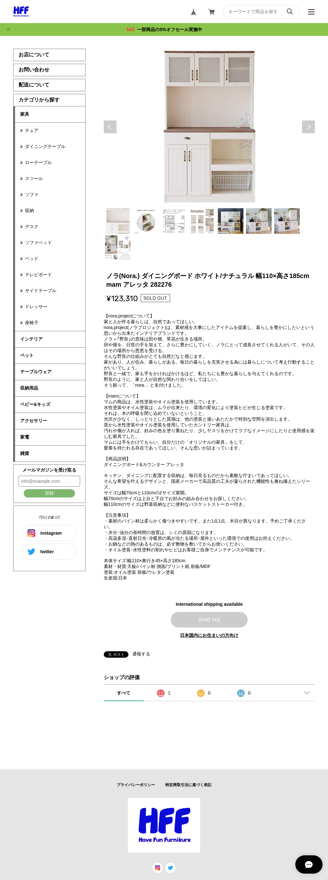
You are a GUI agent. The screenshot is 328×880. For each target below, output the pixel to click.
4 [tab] (202, 221)
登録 (49, 493)
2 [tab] (146, 221)
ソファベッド (38, 242)
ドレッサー (36, 306)
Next (308, 126)
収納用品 (29, 388)
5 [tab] (230, 221)
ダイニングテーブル (45, 146)
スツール (34, 178)
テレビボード (38, 274)
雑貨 (24, 453)
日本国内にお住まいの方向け (209, 635)
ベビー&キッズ (35, 404)
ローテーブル (38, 162)
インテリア (31, 338)
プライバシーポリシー (136, 785)
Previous (110, 126)
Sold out (209, 619)
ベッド (31, 258)
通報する (141, 653)
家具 (24, 114)
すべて (123, 692)
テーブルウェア (36, 371)
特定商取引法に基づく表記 (188, 785)
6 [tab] (259, 221)
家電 (24, 437)
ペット (27, 355)
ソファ (31, 194)
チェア (31, 130)
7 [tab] (287, 221)
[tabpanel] (209, 127)
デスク (31, 226)
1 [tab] (118, 221)
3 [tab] (174, 221)
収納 (29, 210)
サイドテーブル (40, 290)
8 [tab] (118, 248)
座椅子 (31, 322)
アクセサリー (33, 420)
